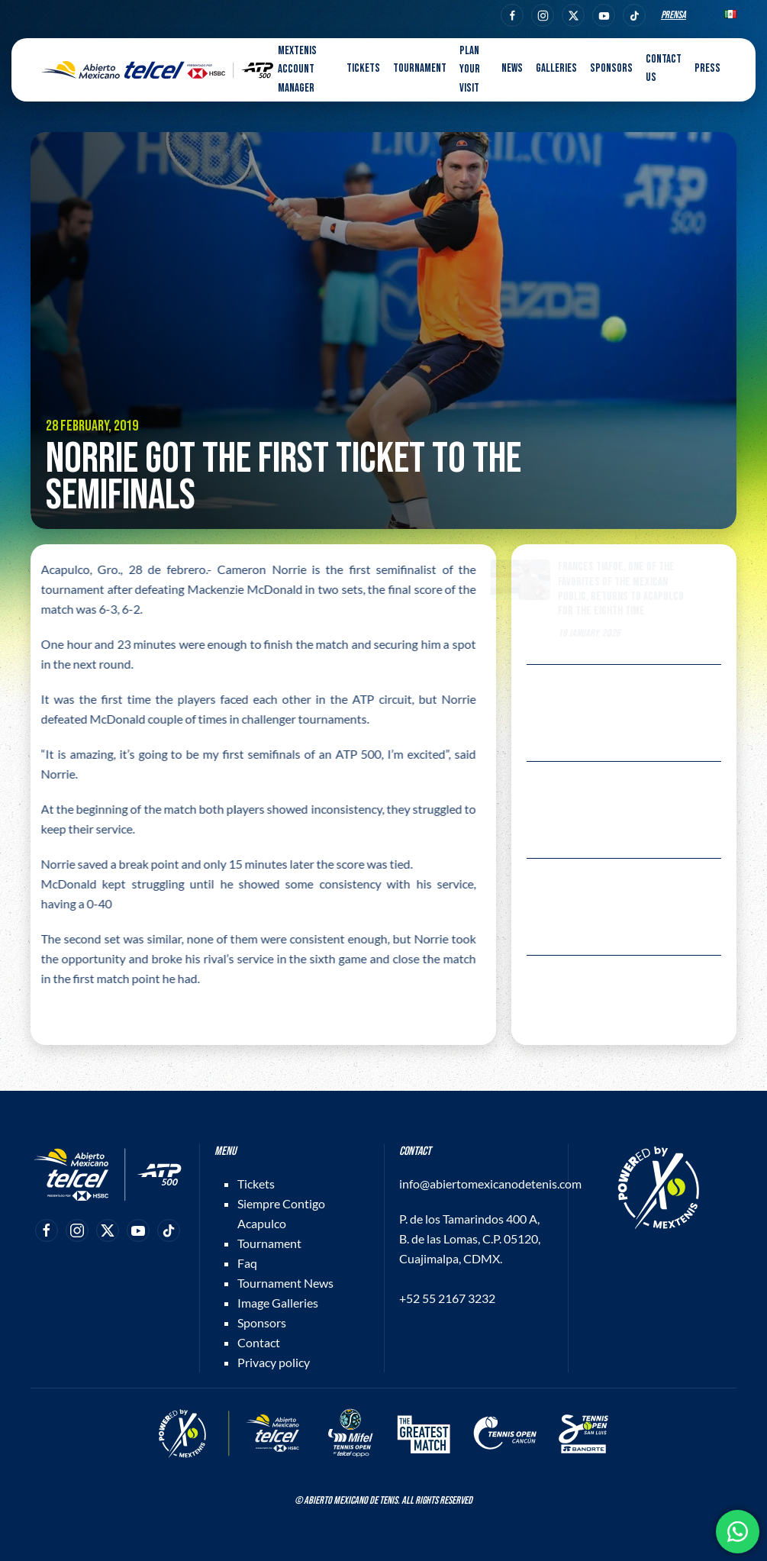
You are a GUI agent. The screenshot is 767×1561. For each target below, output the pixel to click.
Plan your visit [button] (469, 69)
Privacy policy (273, 1362)
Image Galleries (277, 1302)
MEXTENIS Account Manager (297, 69)
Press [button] (707, 68)
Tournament (269, 1243)
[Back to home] (157, 70)
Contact (258, 1342)
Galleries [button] (556, 68)
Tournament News (285, 1283)
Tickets (256, 1183)
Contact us (664, 68)
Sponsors (611, 68)
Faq (247, 1263)
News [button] (512, 68)
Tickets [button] (363, 68)
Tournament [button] (419, 68)
